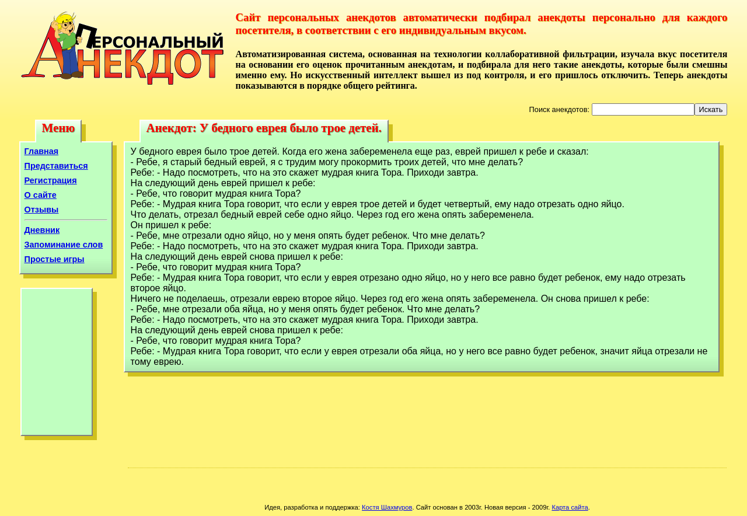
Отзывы (42, 209)
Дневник (42, 230)
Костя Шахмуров (387, 507)
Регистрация (51, 180)
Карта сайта (569, 507)
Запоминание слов (64, 244)
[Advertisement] (57, 365)
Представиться (56, 165)
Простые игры (55, 259)
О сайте (41, 195)
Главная (42, 151)
